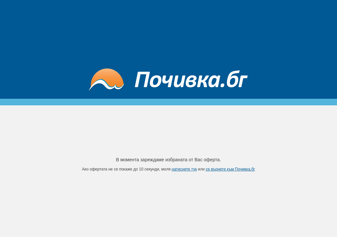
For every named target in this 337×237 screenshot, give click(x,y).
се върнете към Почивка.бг (230, 169)
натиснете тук (184, 169)
